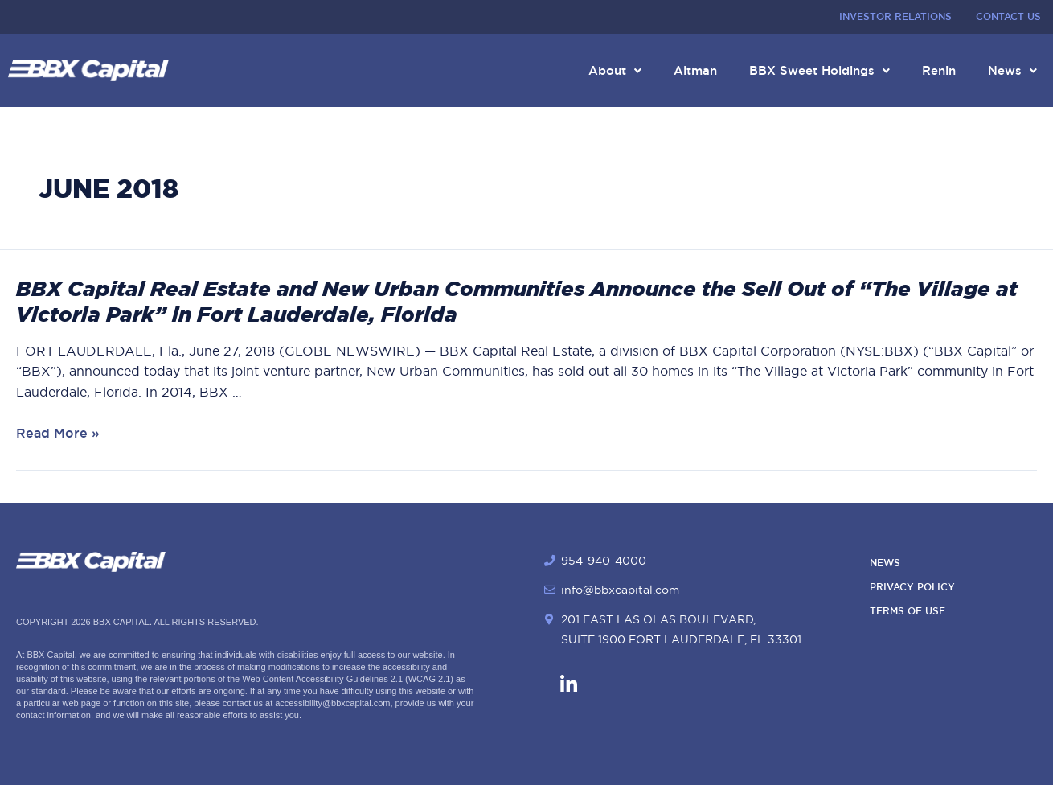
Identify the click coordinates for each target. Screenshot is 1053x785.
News (1012, 70)
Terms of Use (907, 611)
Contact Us (1008, 16)
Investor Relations (895, 16)
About (614, 70)
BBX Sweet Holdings (819, 70)
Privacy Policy (912, 587)
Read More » (58, 433)
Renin (939, 70)
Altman (695, 70)
